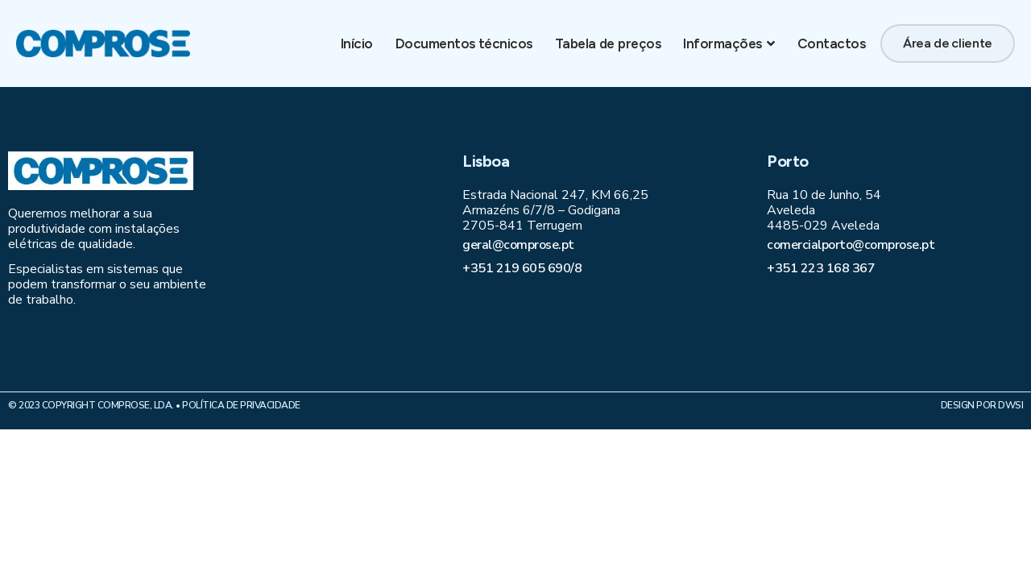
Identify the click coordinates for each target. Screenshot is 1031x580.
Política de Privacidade (241, 405)
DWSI (1010, 405)
